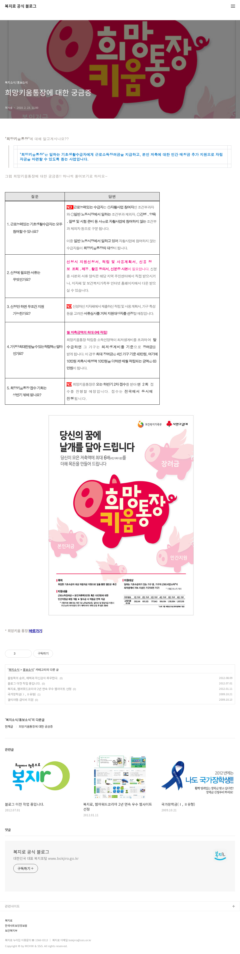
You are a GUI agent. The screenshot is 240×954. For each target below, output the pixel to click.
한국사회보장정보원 (16, 925)
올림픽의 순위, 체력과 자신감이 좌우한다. (33, 678)
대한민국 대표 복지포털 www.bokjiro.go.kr (46, 858)
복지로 (8, 920)
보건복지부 (11, 930)
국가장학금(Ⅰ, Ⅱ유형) (22, 694)
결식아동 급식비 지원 (21, 699)
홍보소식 (28, 670)
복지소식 (14, 670)
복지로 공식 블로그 (20, 6)
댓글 (8, 829)
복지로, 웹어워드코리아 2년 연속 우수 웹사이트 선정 (39, 689)
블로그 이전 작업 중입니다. (24, 683)
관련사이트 (12, 906)
